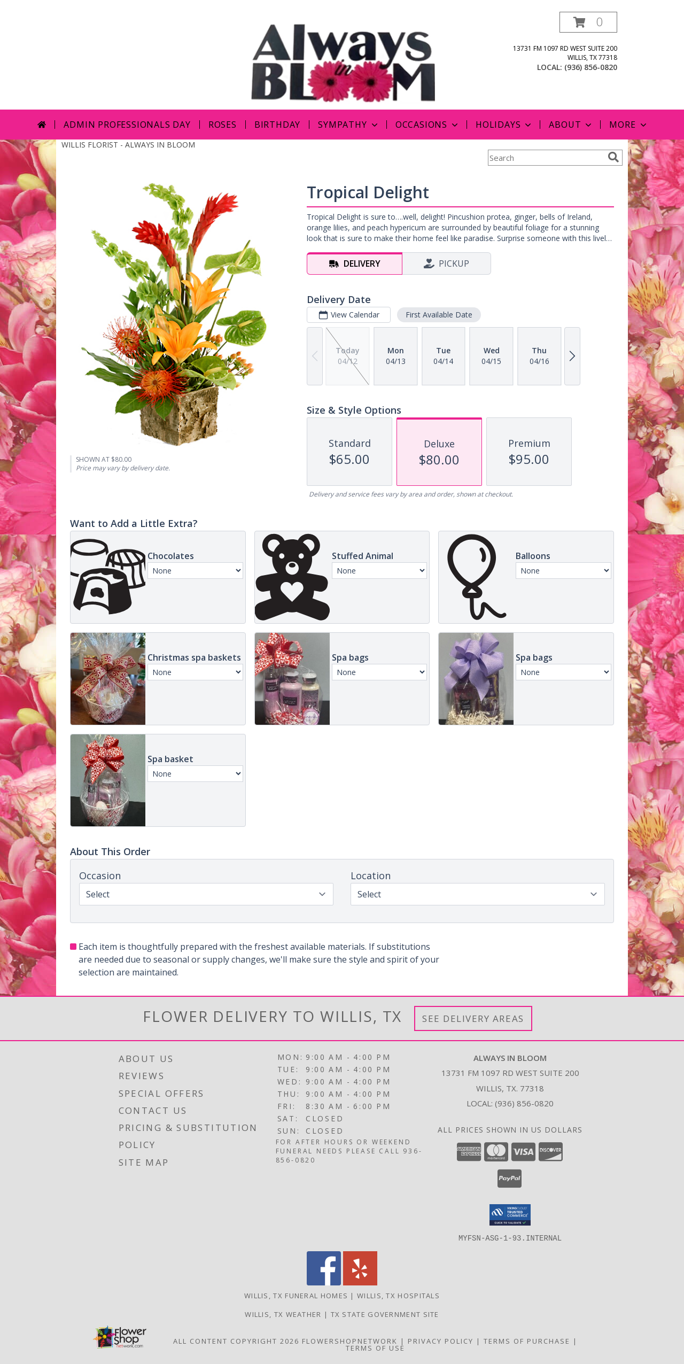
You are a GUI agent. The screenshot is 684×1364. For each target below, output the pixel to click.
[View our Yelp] (360, 1282)
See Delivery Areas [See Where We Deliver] (473, 1018)
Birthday (277, 124)
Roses (222, 124)
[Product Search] (545, 157)
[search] (613, 157)
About (571, 124)
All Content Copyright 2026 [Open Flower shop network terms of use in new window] (236, 1340)
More (628, 124)
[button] (588, 22)
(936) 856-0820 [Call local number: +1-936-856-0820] (590, 67)
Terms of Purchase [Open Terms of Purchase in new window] (527, 1340)
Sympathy (348, 124)
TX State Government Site (385, 1314)
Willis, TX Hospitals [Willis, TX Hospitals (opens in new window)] (398, 1295)
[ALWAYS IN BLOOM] (343, 61)
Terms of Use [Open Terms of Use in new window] (375, 1347)
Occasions (427, 124)
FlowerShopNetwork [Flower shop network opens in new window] (350, 1340)
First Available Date (439, 314)
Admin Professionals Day (127, 124)
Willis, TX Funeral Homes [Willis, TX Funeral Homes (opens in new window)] (296, 1295)
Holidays (504, 124)
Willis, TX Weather (283, 1314)
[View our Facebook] (324, 1282)
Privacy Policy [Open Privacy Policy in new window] (440, 1340)
